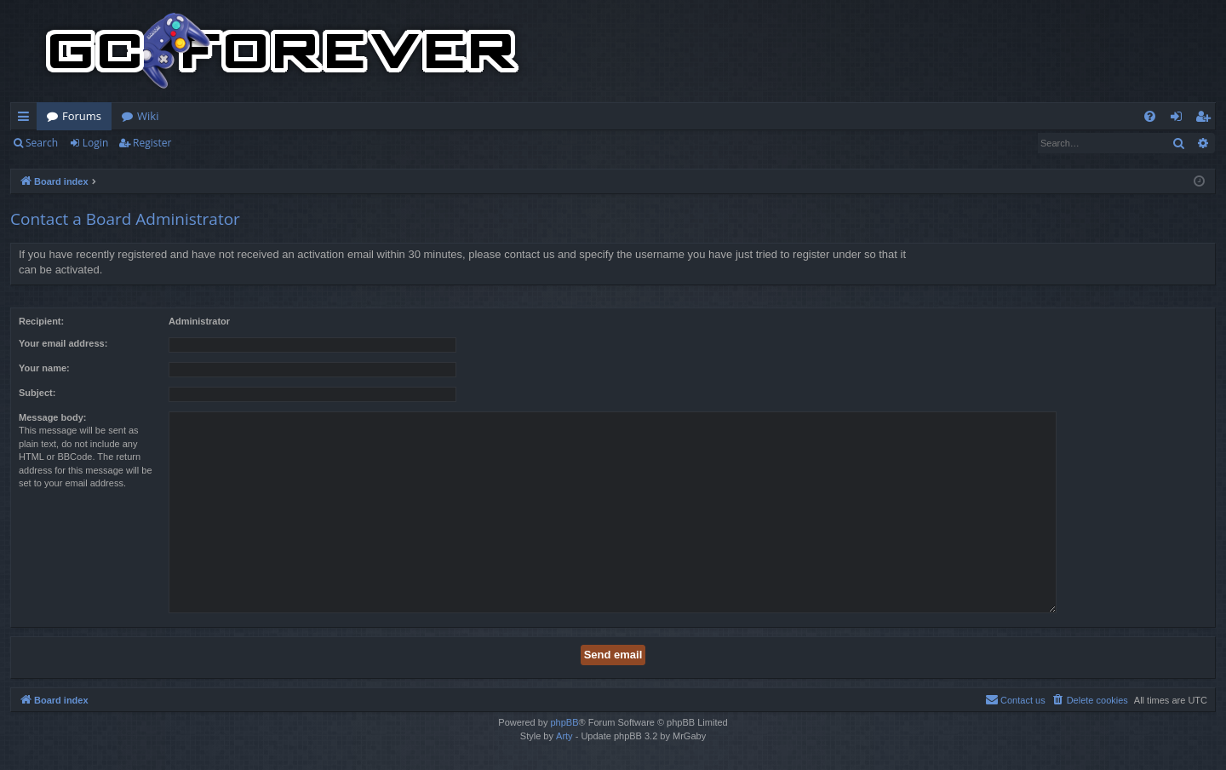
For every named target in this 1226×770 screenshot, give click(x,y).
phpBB (564, 722)
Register (152, 142)
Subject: (37, 393)
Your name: (44, 368)
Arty (564, 736)
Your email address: (63, 343)
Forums (81, 116)
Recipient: (41, 321)
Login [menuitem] (1179, 119)
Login (95, 142)
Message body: (52, 417)
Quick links (27, 119)
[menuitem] (1150, 116)
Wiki (147, 116)
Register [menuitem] (1206, 119)
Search (42, 142)
